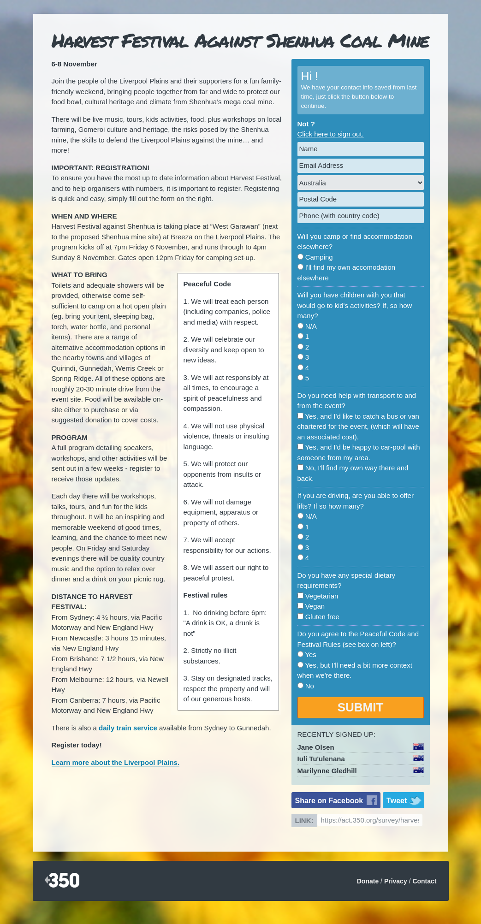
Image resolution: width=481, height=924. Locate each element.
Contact (424, 881)
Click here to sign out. (330, 134)
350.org (62, 881)
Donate (368, 881)
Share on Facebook (329, 801)
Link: (304, 820)
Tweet (396, 801)
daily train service (128, 728)
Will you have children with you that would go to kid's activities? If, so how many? (354, 305)
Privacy (395, 881)
